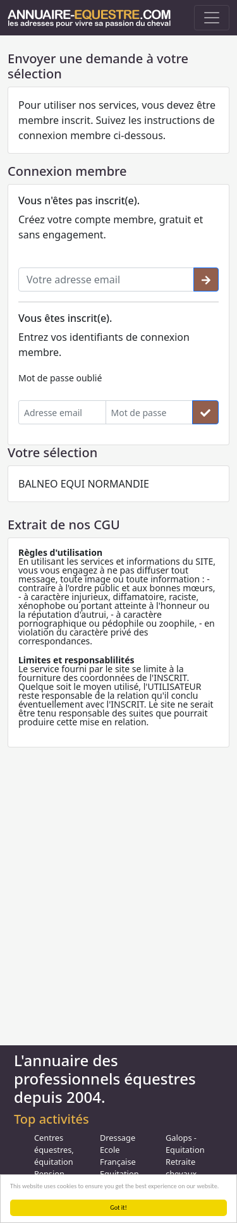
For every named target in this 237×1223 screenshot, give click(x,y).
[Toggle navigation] (211, 17)
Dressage (117, 1137)
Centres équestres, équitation (54, 1149)
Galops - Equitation (185, 1143)
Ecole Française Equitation (119, 1161)
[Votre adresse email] (106, 279)
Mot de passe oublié (60, 378)
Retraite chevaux (181, 1167)
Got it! (118, 1207)
